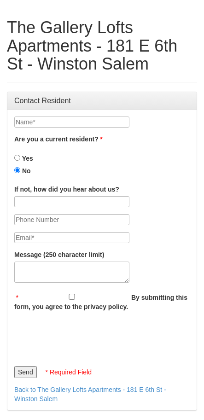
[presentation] (84, 336)
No (22, 171)
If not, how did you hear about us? (66, 189)
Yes (23, 158)
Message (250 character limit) (59, 254)
